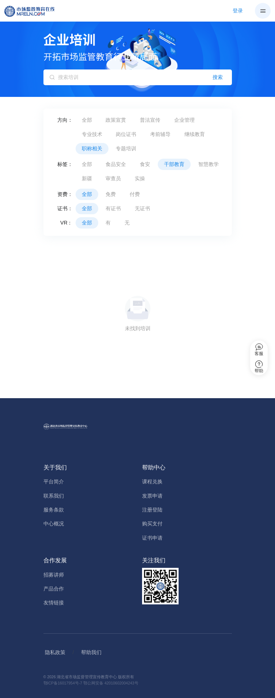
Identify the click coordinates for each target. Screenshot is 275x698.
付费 (135, 194)
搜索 (218, 77)
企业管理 (184, 120)
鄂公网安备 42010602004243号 (110, 683)
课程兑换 (152, 481)
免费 (111, 194)
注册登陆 (152, 510)
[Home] (33, 11)
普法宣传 (150, 120)
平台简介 (53, 481)
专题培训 (126, 148)
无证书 (142, 208)
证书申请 (152, 538)
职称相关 (92, 148)
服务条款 (53, 510)
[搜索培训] (137, 77)
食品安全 (116, 164)
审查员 (113, 178)
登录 (238, 11)
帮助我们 (91, 652)
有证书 (113, 208)
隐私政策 (55, 652)
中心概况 (53, 524)
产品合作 (53, 589)
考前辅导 (160, 134)
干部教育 (174, 164)
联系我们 (53, 496)
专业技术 (92, 134)
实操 (140, 178)
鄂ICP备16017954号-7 (63, 683)
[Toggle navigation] (263, 11)
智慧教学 (208, 164)
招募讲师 (53, 575)
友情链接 (53, 602)
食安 (145, 164)
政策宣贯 (116, 120)
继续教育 (194, 134)
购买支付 (152, 524)
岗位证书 (126, 134)
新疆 (87, 178)
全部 (87, 120)
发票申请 (152, 496)
